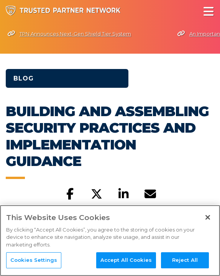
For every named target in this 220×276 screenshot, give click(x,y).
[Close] (207, 218)
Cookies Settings (33, 261)
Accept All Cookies (126, 261)
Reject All (185, 261)
